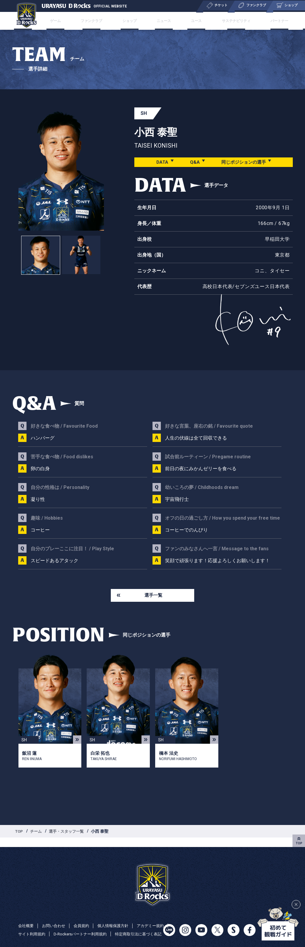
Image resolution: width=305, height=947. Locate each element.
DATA (160, 162)
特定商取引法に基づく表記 (43, 934)
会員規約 (85, 917)
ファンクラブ (106, 20)
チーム (37, 832)
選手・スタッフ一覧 (69, 832)
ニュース (163, 20)
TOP (19, 832)
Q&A (193, 162)
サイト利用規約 (70, 925)
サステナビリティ (219, 20)
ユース (187, 20)
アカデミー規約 (32, 925)
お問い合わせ (55, 917)
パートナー (256, 20)
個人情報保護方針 (118, 917)
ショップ (137, 20)
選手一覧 (153, 595)
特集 (280, 20)
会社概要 (26, 917)
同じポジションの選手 (243, 162)
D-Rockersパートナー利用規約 (121, 925)
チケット (54, 20)
